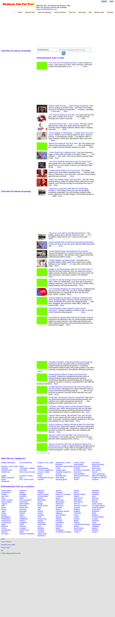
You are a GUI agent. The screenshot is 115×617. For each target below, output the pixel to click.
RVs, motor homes (26, 479)
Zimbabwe (60, 530)
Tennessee (23, 502)
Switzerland (96, 524)
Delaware (95, 491)
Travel (76, 479)
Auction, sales (79, 463)
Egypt (3, 524)
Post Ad (72, 12)
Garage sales (61, 470)
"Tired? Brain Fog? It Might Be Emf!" (62, 152)
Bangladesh (5, 517)
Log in (111, 1)
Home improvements (27, 472)
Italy (39, 509)
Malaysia (59, 513)
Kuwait (94, 532)
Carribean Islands (62, 511)
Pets (21, 478)
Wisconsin (59, 506)
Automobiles (78, 464)
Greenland (60, 522)
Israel (21, 524)
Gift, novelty (96, 470)
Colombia (77, 513)
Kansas (40, 498)
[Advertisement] (33, 31)
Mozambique (6, 530)
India (39, 507)
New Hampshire (25, 500)
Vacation (95, 479)
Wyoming (23, 506)
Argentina (95, 511)
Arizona (58, 491)
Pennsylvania (43, 496)
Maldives (41, 528)
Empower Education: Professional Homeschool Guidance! (71, 362)
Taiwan (76, 526)
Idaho (21, 498)
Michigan (22, 494)
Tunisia (76, 532)
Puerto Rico (23, 507)
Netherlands (6, 519)
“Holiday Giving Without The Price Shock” (64, 170)
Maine (58, 498)
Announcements (25, 463)
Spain (21, 515)
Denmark (22, 511)
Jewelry (58, 474)
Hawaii (76, 496)
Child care (96, 466)
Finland (22, 513)
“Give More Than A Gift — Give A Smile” (64, 124)
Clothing (4, 468)
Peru (39, 526)
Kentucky (22, 496)
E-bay (58, 468)
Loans (40, 476)
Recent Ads (30, 12)
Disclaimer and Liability (8, 544)
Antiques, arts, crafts (45, 463)
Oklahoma (59, 504)
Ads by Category (44, 12)
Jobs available (79, 474)
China (76, 515)
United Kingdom (98, 507)
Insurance (77, 472)
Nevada (95, 502)
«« (38, 453)
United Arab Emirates (82, 524)
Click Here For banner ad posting (16, 51)
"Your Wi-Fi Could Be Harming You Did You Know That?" (70, 161)
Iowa (93, 496)
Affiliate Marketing (8, 463)
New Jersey (78, 498)
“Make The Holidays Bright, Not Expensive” (65, 179)
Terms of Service (6, 541)
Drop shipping (43, 468)
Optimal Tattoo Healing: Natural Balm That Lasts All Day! (70, 415)
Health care (5, 472)
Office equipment (7, 478)
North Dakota (24, 504)
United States (6, 491)
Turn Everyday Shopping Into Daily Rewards (65, 289)
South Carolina (7, 500)
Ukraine (4, 532)
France (4, 509)
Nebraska (77, 500)
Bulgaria (95, 515)
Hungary (41, 515)
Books (40, 466)
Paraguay (95, 526)
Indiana (4, 494)
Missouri (95, 500)
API (90, 12)
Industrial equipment (63, 472)
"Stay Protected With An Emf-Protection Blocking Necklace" (71, 242)
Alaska (22, 492)
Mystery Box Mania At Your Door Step (63, 143)
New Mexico (78, 502)
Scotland (95, 530)
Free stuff (23, 470)
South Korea (24, 530)
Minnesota (60, 500)
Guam (3, 507)
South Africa (6, 521)
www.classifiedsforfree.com (46, 9)
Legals (3, 476)
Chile (39, 517)
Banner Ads (99, 12)
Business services (80, 466)
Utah (3, 506)
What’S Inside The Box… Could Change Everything (68, 106)
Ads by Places (60, 12)
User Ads (82, 12)
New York (5, 496)
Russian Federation (26, 534)
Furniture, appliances (46, 470)
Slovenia (4, 526)
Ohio (3, 498)
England (77, 511)
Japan (3, 511)
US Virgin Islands (98, 506)
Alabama (41, 491)
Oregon (40, 504)
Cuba (94, 522)
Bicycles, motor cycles (9, 466)
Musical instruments (81, 476)
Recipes (77, 478)
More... (86, 66)
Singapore (23, 522)
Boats (21, 466)
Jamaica (22, 517)
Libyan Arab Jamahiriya (42, 535)
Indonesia (41, 522)
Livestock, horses (26, 476)
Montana (95, 498)
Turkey (3, 528)
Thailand (41, 530)
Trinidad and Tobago (63, 532)
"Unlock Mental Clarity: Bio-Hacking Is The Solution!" (69, 251)
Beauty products (98, 464)
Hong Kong (42, 519)
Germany (22, 509)
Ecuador (95, 519)
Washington (60, 502)
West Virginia (6, 502)
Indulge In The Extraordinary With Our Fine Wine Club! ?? (71, 269)
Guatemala (42, 524)
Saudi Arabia (78, 528)
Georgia (41, 492)
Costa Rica (96, 509)
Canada (77, 507)
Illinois (76, 492)
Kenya (3, 513)
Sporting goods (61, 479)
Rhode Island (43, 506)
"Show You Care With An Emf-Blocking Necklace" (67, 233)
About (3, 539)
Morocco (59, 524)
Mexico (58, 509)
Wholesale (5, 481)
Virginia (4, 504)
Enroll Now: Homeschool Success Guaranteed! (66, 397)
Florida (76, 491)
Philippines (23, 519)
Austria (40, 513)
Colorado (59, 492)
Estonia (76, 519)
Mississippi (42, 500)
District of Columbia (63, 494)
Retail (3, 479)
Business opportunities (64, 466)
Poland (22, 521)
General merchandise (82, 470)
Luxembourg (6, 522)
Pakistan (59, 526)
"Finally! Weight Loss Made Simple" (62, 260)
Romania (22, 526)
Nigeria (94, 528)
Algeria (58, 517)
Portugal (59, 521)
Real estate (60, 478)
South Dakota (97, 504)
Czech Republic (98, 517)
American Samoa (80, 506)
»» (49, 453)
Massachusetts (79, 494)
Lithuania (95, 521)
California (23, 491)
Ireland (4, 515)
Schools (41, 479)
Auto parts (96, 463)
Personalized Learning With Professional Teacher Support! (71, 317)
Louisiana (59, 496)
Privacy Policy (5, 547)
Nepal (58, 528)
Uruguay (22, 528)
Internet (95, 472)
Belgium (77, 509)
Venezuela (78, 530)
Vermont (77, 504)
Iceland (40, 521)
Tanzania (41, 532)
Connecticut (5, 492)
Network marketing (99, 476)
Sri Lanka (5, 534)
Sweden (59, 519)
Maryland (95, 494)
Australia (59, 507)
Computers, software (27, 468)
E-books (77, 468)
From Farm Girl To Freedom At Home (63, 63)
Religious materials (99, 478)
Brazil (94, 513)
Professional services (46, 478)
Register (104, 1)
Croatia (76, 517)
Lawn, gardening (98, 474)
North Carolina (43, 494)
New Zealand (61, 515)
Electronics (96, 468)
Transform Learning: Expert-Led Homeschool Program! (69, 406)
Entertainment (6, 470)
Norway (77, 522)
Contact (110, 12)
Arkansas (95, 492)
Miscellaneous (61, 476)
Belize (76, 521)
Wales (21, 532)
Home (20, 12)
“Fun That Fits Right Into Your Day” (62, 115)
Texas (40, 502)
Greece (40, 511)
